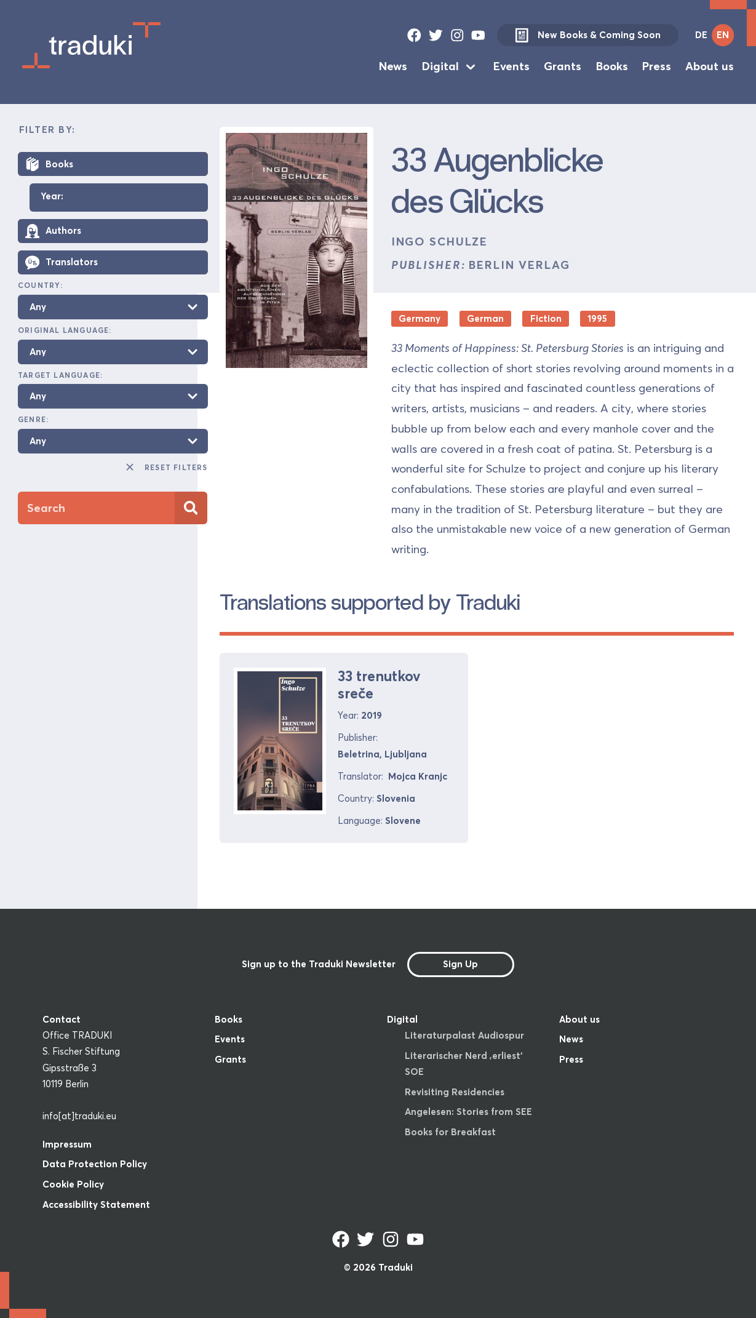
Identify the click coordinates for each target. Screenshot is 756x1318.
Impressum (67, 1144)
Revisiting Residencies (454, 1092)
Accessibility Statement (96, 1204)
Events (511, 66)
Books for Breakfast (450, 1132)
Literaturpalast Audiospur (464, 1035)
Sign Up (460, 964)
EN (723, 35)
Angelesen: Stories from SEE (468, 1111)
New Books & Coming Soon (587, 35)
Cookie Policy (73, 1184)
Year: (52, 196)
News (393, 66)
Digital (440, 66)
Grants (562, 66)
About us (709, 66)
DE (701, 35)
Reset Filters (166, 467)
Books (612, 66)
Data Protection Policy (94, 1164)
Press (656, 66)
